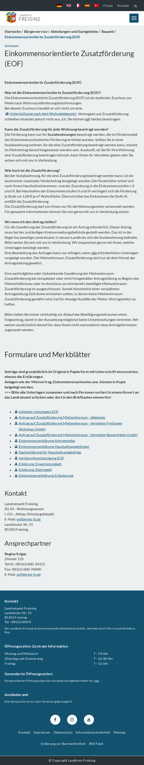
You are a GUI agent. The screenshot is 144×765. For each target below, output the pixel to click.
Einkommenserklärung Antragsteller (45, 440)
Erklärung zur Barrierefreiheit (63, 744)
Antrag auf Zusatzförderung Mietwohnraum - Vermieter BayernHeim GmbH (76, 435)
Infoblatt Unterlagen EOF (37, 411)
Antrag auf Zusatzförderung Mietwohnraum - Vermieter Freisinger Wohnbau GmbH (68, 426)
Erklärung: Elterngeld (33, 469)
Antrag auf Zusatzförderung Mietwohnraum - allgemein (60, 417)
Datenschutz (63, 732)
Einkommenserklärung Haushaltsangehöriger (52, 446)
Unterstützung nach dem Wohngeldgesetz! (41, 113)
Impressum (42, 732)
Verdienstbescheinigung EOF (39, 458)
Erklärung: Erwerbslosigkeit (38, 464)
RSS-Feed (96, 744)
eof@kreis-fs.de (29, 519)
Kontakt (123, 5)
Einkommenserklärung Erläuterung (44, 475)
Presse (108, 5)
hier (96, 680)
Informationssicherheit (93, 732)
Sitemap (120, 732)
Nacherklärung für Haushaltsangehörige (48, 452)
